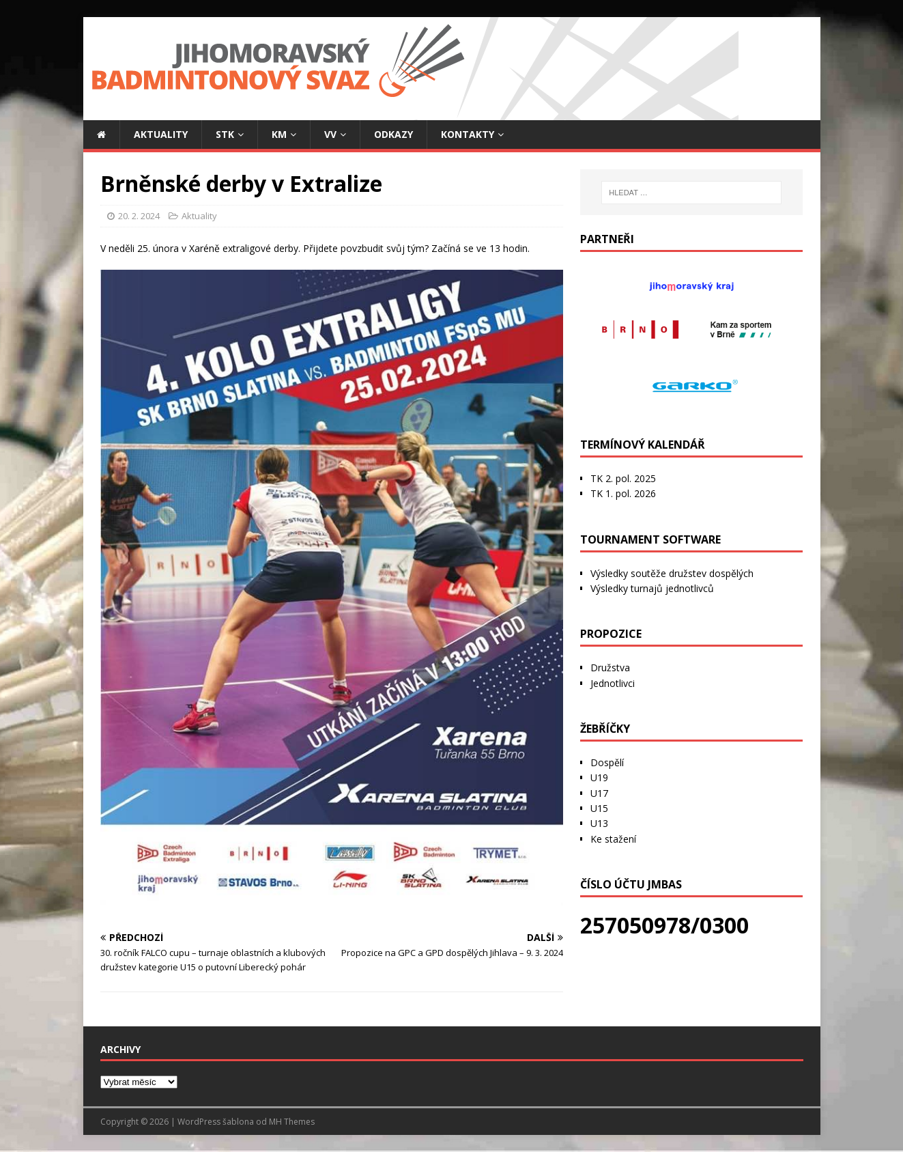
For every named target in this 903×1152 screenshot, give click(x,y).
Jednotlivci (612, 683)
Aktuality (161, 134)
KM (279, 134)
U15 (599, 808)
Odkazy (393, 134)
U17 (599, 793)
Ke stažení (613, 838)
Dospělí (607, 762)
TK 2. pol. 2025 (623, 478)
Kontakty (467, 134)
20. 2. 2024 (139, 216)
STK (225, 134)
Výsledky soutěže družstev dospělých (672, 573)
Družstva (610, 667)
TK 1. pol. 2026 (623, 493)
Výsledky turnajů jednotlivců (652, 588)
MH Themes (292, 1121)
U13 (599, 823)
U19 (599, 777)
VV (330, 134)
